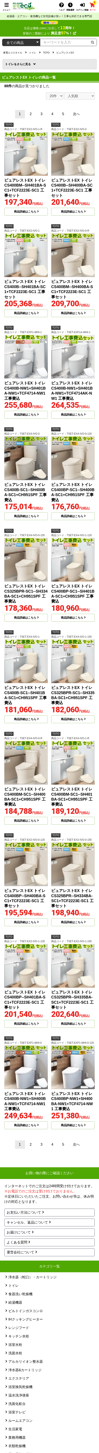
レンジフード (18, 1328)
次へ (76, 114)
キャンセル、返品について (27, 1222)
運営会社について (20, 1252)
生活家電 (15, 1429)
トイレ (18, 64)
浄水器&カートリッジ (25, 1370)
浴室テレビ (17, 1412)
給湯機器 (15, 1302)
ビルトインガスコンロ (25, 1311)
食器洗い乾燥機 (20, 1294)
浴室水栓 (15, 1345)
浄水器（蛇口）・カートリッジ (32, 1277)
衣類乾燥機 (17, 1446)
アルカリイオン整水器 (25, 1361)
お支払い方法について (24, 1212)
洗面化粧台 (17, 1404)
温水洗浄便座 (18, 1395)
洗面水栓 (15, 1353)
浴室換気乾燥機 (20, 1387)
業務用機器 (17, 1437)
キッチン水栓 (18, 1336)
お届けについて (19, 1232)
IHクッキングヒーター (25, 1319)
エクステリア (18, 1378)
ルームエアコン (20, 1420)
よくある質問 (17, 1242)
